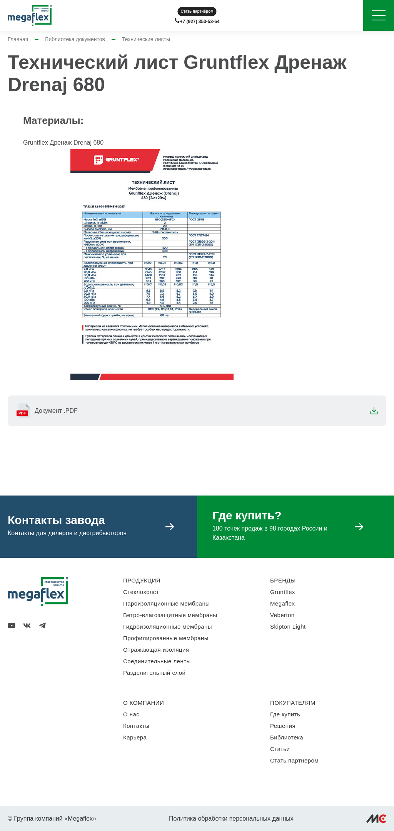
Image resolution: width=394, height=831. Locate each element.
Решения (283, 726)
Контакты (136, 726)
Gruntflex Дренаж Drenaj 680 (63, 142)
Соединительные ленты (157, 661)
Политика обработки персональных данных (231, 818)
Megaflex (282, 603)
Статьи (280, 749)
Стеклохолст (141, 592)
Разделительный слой (154, 672)
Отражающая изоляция (156, 649)
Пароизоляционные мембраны (166, 603)
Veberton (282, 615)
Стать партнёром (196, 11)
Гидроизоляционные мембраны (167, 626)
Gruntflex (282, 592)
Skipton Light (288, 626)
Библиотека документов (75, 39)
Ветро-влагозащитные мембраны (170, 615)
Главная (18, 39)
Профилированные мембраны (166, 638)
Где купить (285, 714)
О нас (131, 714)
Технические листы (146, 39)
